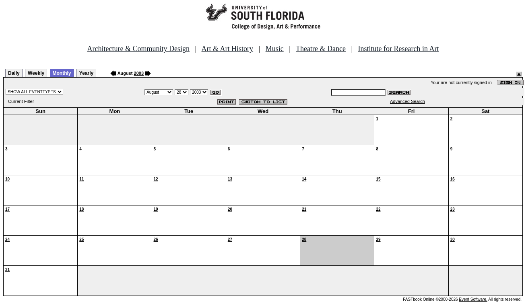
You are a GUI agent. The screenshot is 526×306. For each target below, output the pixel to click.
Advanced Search (407, 101)
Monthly (62, 73)
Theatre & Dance (321, 49)
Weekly (36, 73)
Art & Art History (228, 49)
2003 (139, 73)
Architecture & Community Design (138, 49)
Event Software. (473, 299)
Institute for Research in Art (398, 49)
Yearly (86, 73)
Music (275, 49)
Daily (14, 73)
